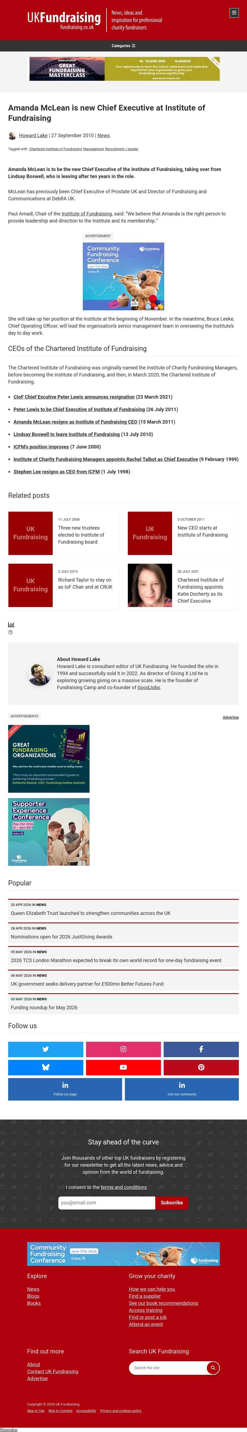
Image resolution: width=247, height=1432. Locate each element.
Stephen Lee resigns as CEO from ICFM (57, 472)
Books (34, 1303)
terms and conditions (124, 1187)
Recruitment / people (121, 148)
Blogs (33, 1296)
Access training (146, 1310)
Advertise (231, 717)
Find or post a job (148, 1317)
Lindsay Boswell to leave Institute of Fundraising (67, 434)
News (103, 135)
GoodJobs (149, 687)
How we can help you (152, 1289)
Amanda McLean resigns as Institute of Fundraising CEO (75, 422)
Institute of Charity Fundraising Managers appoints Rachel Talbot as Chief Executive (106, 459)
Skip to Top (36, 1410)
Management (93, 148)
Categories (123, 46)
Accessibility (86, 1410)
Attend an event (146, 1324)
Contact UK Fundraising (52, 1371)
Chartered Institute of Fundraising (55, 148)
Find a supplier (145, 1296)
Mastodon (8, 1429)
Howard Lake (33, 135)
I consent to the (106, 1187)
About (33, 1364)
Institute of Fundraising (87, 214)
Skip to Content (60, 1410)
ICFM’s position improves (41, 447)
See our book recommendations (163, 1303)
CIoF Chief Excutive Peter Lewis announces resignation (74, 397)
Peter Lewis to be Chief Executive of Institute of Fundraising (79, 409)
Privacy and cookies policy (121, 1410)
